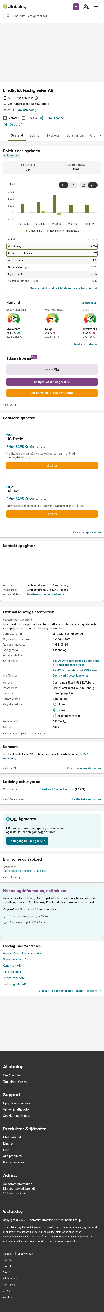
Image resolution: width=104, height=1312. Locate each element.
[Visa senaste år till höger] (72, 185)
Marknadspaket (13, 1137)
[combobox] (55, 15)
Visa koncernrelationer (84, 768)
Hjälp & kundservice (16, 1103)
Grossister (40, 870)
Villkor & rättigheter (16, 1109)
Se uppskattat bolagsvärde (52, 382)
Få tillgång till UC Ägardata (27, 841)
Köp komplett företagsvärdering (52, 392)
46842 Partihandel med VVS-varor (75, 670)
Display (8, 1143)
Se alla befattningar (86, 799)
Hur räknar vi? (89, 302)
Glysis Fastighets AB (15, 959)
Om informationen (15, 1081)
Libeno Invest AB (13, 978)
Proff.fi (6, 1272)
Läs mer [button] (52, 465)
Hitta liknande (52, 118)
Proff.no (7, 1260)
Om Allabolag (12, 1075)
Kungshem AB (12, 965)
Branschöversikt (14, 1162)
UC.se (6, 1291)
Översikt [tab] (17, 135)
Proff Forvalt (9, 1284)
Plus (6, 1150)
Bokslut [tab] (35, 135)
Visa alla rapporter (87, 532)
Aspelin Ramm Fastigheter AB (22, 953)
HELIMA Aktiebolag (24, 110)
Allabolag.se (10, 1278)
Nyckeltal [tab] (53, 135)
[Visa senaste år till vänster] (63, 185)
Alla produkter (12, 1156)
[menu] (96, 6)
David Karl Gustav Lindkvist (70, 675)
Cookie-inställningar (16, 1116)
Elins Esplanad (12, 971)
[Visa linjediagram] (83, 185)
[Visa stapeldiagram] (93, 185)
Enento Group (72, 1220)
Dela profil (13, 124)
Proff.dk (7, 1266)
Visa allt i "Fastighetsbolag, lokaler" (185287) (70, 990)
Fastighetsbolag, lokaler (18, 870)
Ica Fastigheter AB (14, 984)
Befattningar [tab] (75, 135)
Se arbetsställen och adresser (46, 594)
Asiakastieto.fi (11, 1297)
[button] (76, 6)
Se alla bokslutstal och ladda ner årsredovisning (64, 288)
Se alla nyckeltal (85, 344)
